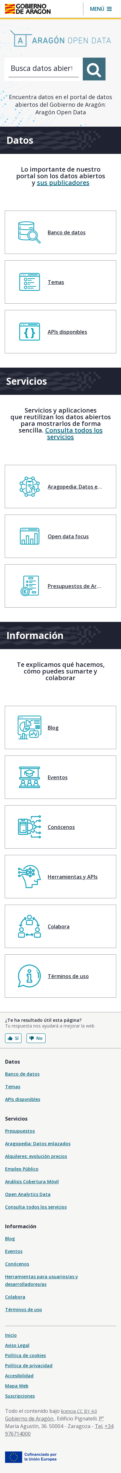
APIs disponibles (22, 1099)
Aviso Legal (17, 1345)
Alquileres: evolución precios (36, 1156)
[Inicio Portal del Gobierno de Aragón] (28, 9)
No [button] (36, 1038)
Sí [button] (13, 1038)
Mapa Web (16, 1386)
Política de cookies (25, 1355)
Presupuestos (20, 1131)
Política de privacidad (28, 1365)
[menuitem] (60, 232)
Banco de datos (22, 1074)
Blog (10, 1239)
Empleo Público (22, 1169)
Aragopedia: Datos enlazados (37, 1144)
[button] (101, 9)
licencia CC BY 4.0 (79, 1411)
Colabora (15, 1297)
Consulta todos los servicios (74, 433)
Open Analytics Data (28, 1194)
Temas (12, 1087)
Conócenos (17, 1264)
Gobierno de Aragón (30, 1418)
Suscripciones (20, 1396)
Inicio (11, 1335)
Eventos (13, 1251)
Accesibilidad (19, 1376)
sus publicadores (63, 182)
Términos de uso (23, 1309)
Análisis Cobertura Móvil (32, 1182)
